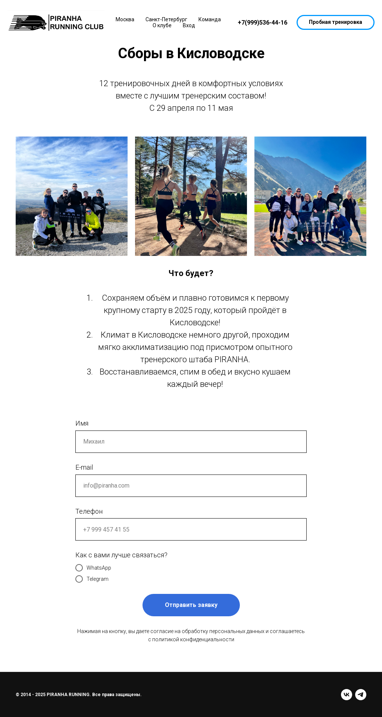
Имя (81, 423)
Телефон (89, 511)
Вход (189, 25)
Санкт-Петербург (166, 19)
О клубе (162, 25)
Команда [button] (209, 19)
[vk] (346, 694)
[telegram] (360, 694)
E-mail (84, 467)
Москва (125, 19)
